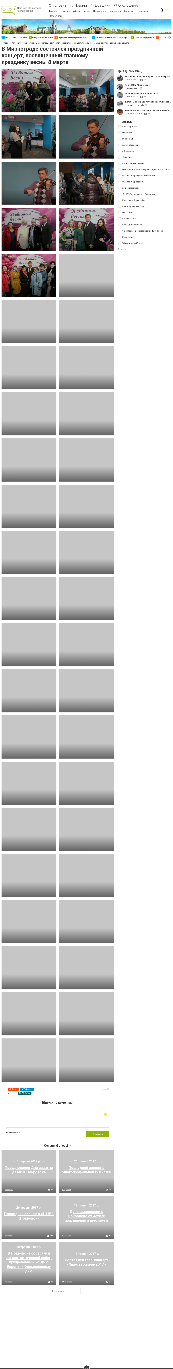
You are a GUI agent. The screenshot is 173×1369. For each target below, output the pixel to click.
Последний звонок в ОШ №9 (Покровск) (29, 1216)
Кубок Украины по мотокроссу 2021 (142, 93)
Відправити (98, 1134)
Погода (86, 11)
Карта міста (115, 11)
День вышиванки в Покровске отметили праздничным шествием (86, 1215)
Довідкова (143, 11)
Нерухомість (99, 11)
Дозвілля (65, 11)
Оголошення (128, 5)
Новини (80, 5)
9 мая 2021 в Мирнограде (137, 85)
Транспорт (129, 11)
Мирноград (67, 1282)
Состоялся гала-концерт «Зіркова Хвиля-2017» (86, 1262)
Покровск (9, 1190)
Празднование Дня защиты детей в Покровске (29, 1169)
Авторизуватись (13, 1132)
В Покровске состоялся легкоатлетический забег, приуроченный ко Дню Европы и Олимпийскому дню (29, 1262)
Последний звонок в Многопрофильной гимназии (86, 1169)
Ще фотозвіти (57, 1291)
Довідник (102, 5)
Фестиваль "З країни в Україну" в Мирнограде (147, 76)
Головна (59, 5)
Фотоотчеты (55, 16)
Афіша (76, 11)
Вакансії (53, 11)
